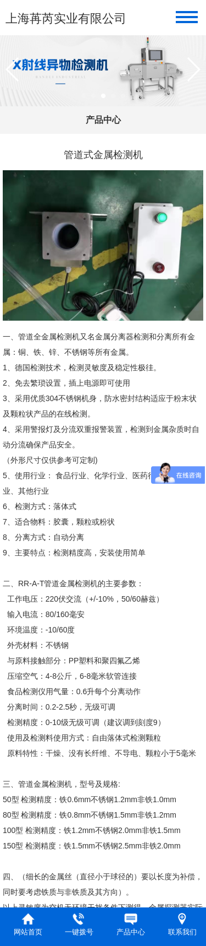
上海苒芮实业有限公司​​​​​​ (65, 18)
